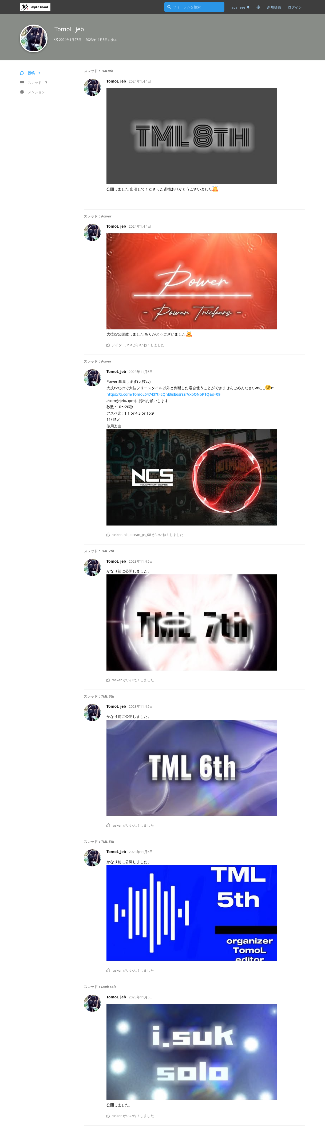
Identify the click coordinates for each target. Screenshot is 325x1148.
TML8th (107, 70)
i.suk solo (109, 986)
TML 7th (107, 550)
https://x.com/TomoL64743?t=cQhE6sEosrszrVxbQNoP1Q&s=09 (163, 394)
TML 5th (107, 841)
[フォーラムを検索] (194, 7)
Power (106, 216)
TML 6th (107, 696)
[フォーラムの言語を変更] (240, 7)
